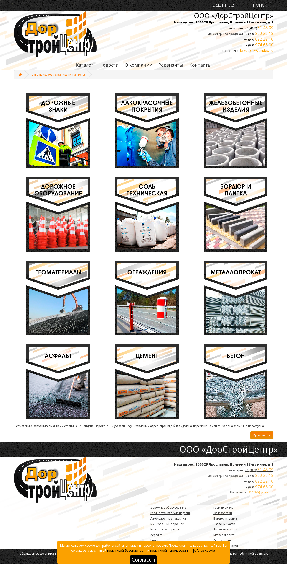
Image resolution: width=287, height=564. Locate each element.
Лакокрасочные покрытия (168, 518)
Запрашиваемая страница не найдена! (58, 75)
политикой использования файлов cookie (182, 550)
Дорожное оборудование (168, 508)
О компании (138, 65)
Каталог (84, 65)
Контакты (200, 65)
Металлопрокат (223, 535)
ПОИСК (258, 5)
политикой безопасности (127, 550)
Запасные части (224, 524)
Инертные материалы (165, 529)
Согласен (143, 559)
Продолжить (261, 435)
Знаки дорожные (225, 529)
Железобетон (222, 513)
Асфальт (156, 535)
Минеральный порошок (167, 524)
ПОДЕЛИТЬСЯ (222, 5)
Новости (109, 65)
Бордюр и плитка (225, 518)
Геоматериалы (223, 508)
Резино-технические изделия (170, 513)
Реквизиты (170, 65)
